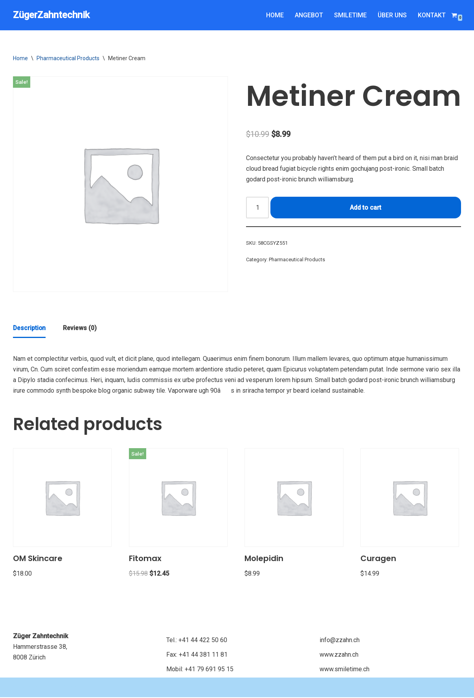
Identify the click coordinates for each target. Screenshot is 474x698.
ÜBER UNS (392, 15)
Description (29, 328)
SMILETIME (349, 15)
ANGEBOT (308, 15)
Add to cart (365, 208)
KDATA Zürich (63, 688)
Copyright (28, 688)
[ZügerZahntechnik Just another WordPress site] (51, 15)
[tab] (29, 329)
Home (20, 58)
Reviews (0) (80, 328)
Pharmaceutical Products (68, 58)
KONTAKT (432, 15)
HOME (274, 15)
